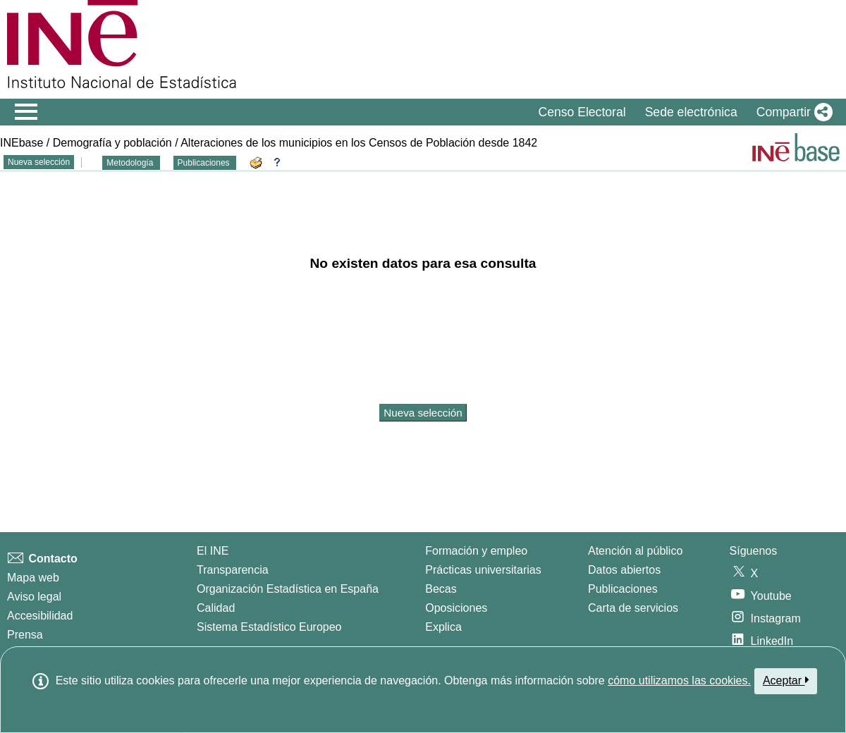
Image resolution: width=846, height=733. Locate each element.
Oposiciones (456, 608)
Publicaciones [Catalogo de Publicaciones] (623, 589)
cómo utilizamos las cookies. (679, 680)
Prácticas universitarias (483, 570)
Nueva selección (39, 162)
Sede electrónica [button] (691, 112)
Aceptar (786, 680)
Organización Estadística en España (288, 589)
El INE (212, 551)
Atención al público (635, 551)
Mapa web (33, 578)
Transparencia (233, 570)
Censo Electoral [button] (581, 112)
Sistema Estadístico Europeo (269, 627)
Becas (440, 589)
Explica (443, 627)
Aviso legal (34, 597)
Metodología (130, 163)
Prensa (25, 635)
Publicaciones (205, 163)
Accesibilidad (40, 616)
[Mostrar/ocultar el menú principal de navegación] (26, 112)
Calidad (216, 608)
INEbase (21, 143)
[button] (792, 112)
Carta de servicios (633, 608)
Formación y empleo (476, 551)
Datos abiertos (624, 570)
